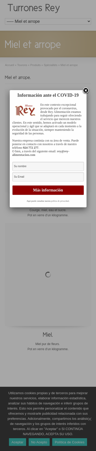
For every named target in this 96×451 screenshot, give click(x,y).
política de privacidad (60, 201)
